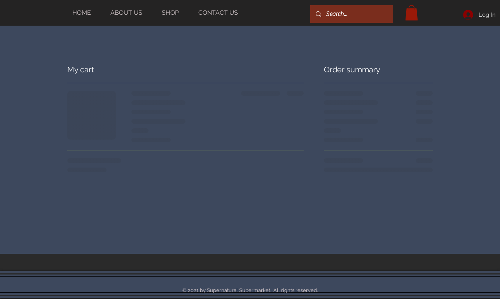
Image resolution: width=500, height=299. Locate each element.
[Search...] (351, 14)
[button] (411, 12)
